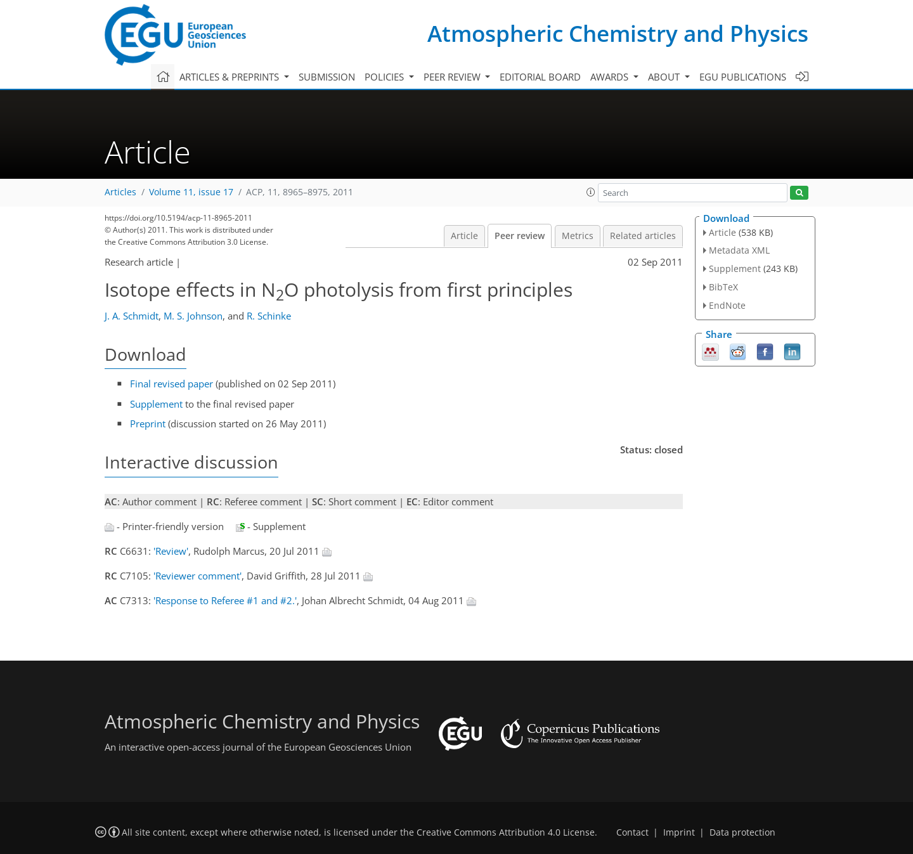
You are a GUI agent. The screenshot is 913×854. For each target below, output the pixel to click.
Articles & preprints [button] (230, 76)
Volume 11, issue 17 (191, 192)
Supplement (156, 404)
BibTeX (723, 287)
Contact (632, 832)
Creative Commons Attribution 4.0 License (506, 832)
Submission (327, 76)
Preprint (147, 423)
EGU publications (742, 76)
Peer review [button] (453, 76)
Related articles (643, 236)
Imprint (679, 832)
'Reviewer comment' (197, 575)
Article (464, 236)
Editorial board (540, 76)
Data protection (742, 832)
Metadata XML (739, 250)
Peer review (520, 236)
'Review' (170, 551)
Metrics (577, 236)
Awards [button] (610, 76)
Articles (120, 192)
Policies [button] (385, 76)
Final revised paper (171, 383)
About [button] (665, 76)
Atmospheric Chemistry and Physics (617, 33)
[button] (590, 192)
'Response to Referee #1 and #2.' (225, 600)
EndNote (727, 305)
